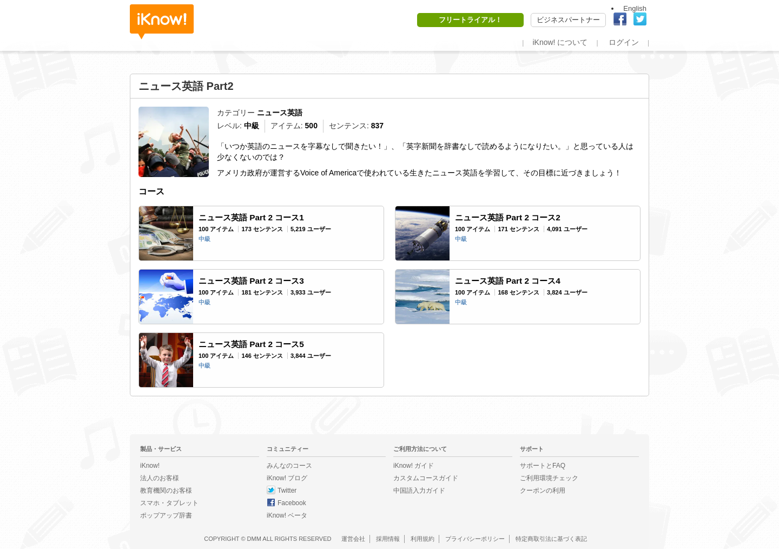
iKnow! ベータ (287, 515)
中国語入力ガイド (419, 490)
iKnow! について (559, 42)
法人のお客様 (159, 478)
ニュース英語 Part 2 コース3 (251, 280)
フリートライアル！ (470, 20)
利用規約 (422, 538)
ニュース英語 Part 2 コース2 (507, 217)
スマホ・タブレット (169, 503)
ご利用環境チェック (549, 478)
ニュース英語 (279, 112)
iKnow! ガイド (413, 465)
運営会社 (353, 538)
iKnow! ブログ (287, 478)
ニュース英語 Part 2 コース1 (251, 217)
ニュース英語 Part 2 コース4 (507, 280)
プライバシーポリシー (475, 538)
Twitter (287, 490)
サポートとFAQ (542, 465)
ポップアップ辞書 (166, 515)
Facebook (292, 503)
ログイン (624, 42)
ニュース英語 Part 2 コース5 (251, 344)
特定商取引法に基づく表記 (551, 538)
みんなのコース (289, 465)
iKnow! (162, 22)
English (634, 8)
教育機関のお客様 (166, 490)
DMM (254, 538)
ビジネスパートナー (568, 20)
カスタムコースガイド (425, 478)
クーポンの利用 (542, 490)
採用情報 (388, 538)
